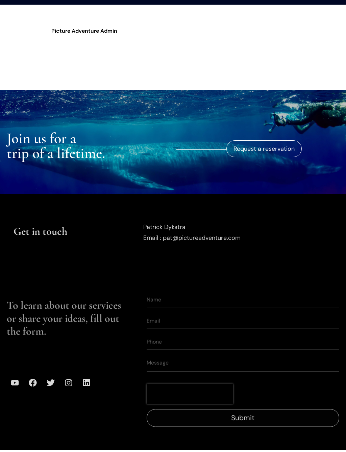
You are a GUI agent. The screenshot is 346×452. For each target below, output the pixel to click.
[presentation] (190, 402)
